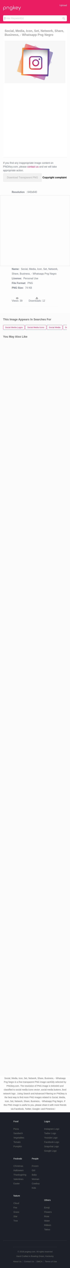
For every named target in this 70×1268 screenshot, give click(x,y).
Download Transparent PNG (22, 177)
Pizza (16, 1129)
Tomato (17, 1142)
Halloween (18, 1170)
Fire (15, 1207)
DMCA (39, 1261)
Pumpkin (17, 1146)
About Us (17, 1261)
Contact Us (29, 1261)
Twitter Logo (50, 1133)
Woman (35, 1179)
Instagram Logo (51, 1129)
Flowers (48, 1212)
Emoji (47, 1207)
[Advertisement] (35, 120)
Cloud (16, 1203)
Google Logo (50, 1151)
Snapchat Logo (51, 1146)
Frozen (35, 1166)
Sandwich (18, 1133)
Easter (16, 1183)
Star (15, 1216)
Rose (46, 1216)
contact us (33, 166)
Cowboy (36, 1183)
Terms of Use (51, 1261)
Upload (63, 5)
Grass (16, 1212)
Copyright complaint (55, 177)
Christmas (18, 1166)
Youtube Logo (50, 1137)
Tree (15, 1221)
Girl (33, 1170)
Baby (34, 1175)
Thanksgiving (19, 1175)
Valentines (18, 1179)
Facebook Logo (51, 1142)
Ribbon (47, 1225)
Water (47, 1221)
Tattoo (47, 1229)
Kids (34, 1188)
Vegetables (18, 1137)
